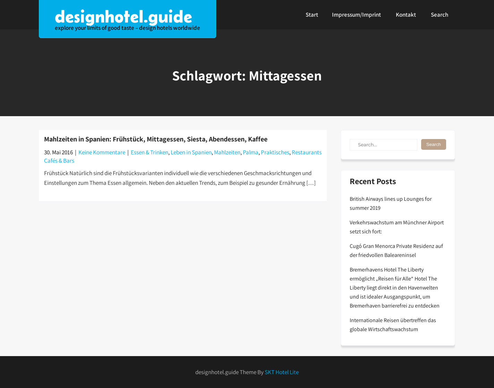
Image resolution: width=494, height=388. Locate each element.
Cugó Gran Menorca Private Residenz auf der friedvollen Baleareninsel (396, 250)
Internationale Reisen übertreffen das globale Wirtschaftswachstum (393, 325)
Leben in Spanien (191, 152)
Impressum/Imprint (356, 14)
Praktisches (275, 152)
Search (439, 14)
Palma (250, 152)
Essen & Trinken (149, 152)
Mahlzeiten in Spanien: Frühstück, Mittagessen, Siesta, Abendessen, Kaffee (155, 139)
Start (312, 14)
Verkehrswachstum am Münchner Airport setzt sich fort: (397, 227)
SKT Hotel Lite (282, 372)
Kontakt (406, 14)
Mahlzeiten (227, 152)
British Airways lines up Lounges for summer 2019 (391, 203)
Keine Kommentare (101, 152)
